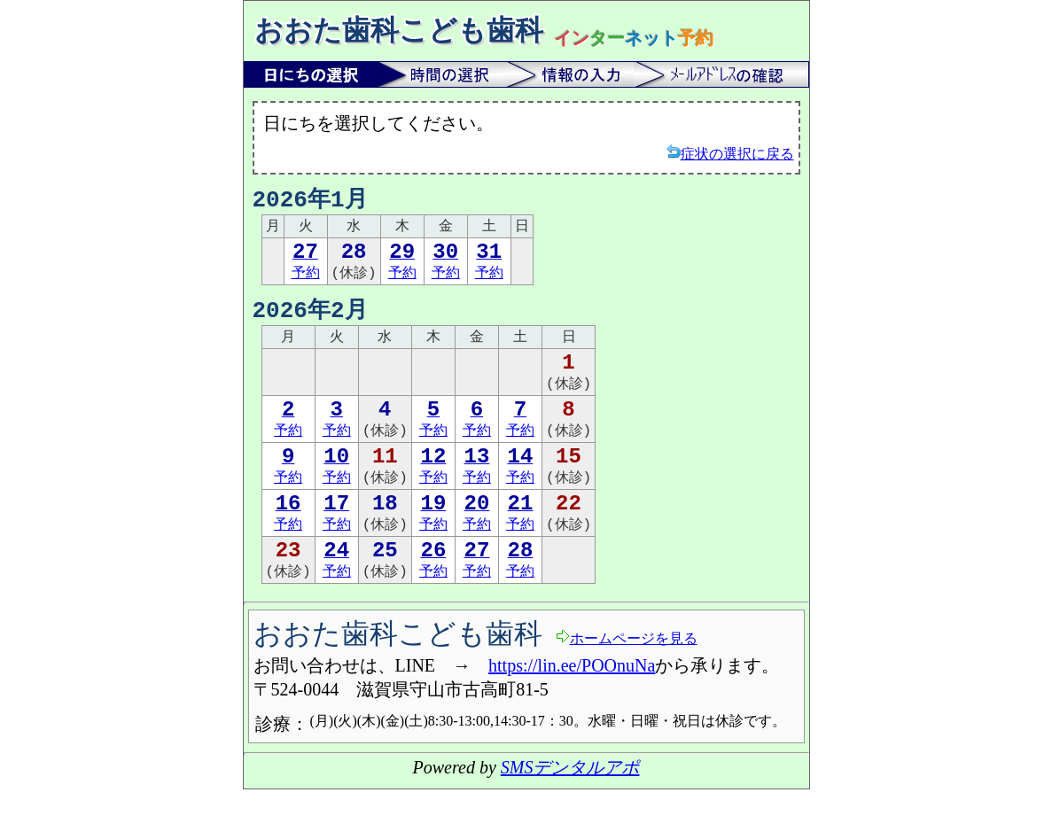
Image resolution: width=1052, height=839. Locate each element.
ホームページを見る (626, 687)
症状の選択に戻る (730, 152)
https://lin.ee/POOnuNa (571, 715)
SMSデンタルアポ (570, 817)
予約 (306, 268)
